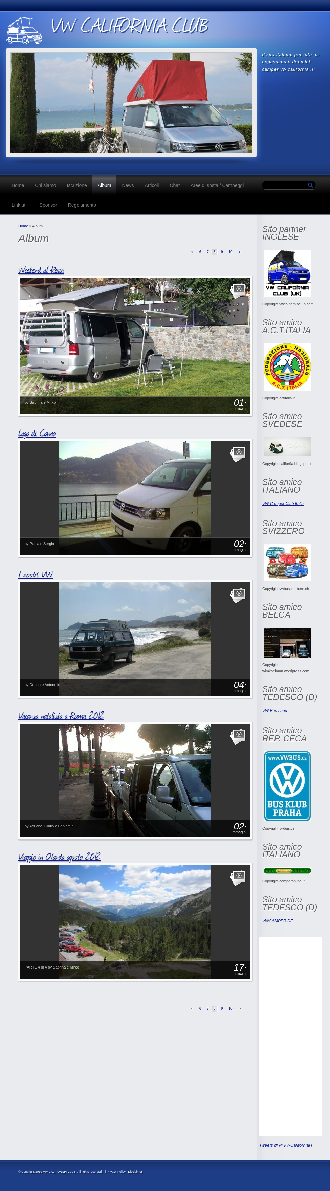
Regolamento (82, 205)
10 (230, 252)
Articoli (152, 185)
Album (104, 185)
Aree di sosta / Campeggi (217, 185)
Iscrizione (77, 185)
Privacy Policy (116, 1171)
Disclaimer (135, 1171)
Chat (175, 185)
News (128, 185)
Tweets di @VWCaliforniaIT (286, 1145)
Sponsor (48, 205)
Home (18, 185)
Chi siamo (45, 185)
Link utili (20, 205)
